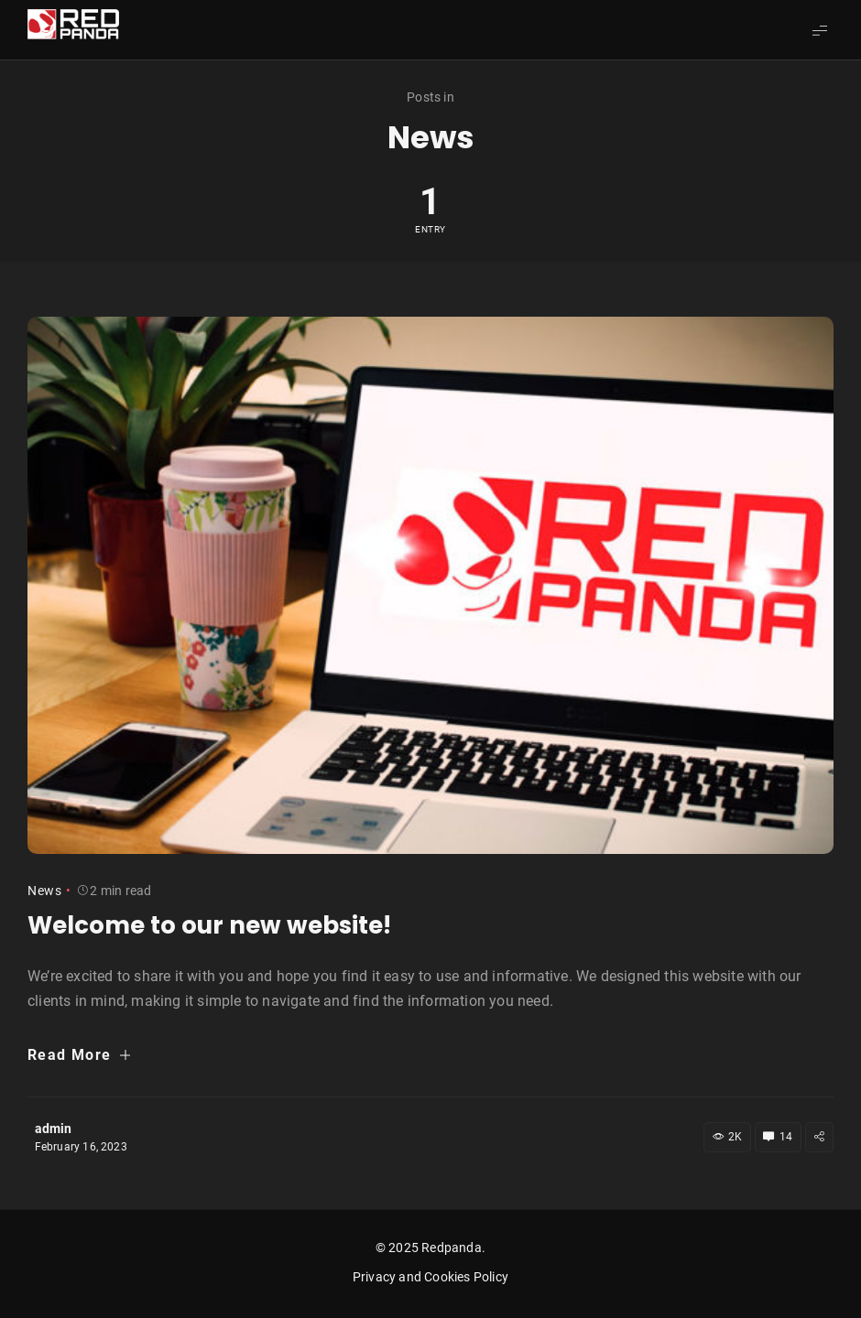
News (44, 890)
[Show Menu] (820, 29)
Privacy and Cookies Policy (430, 1276)
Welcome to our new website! (209, 925)
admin (53, 1128)
